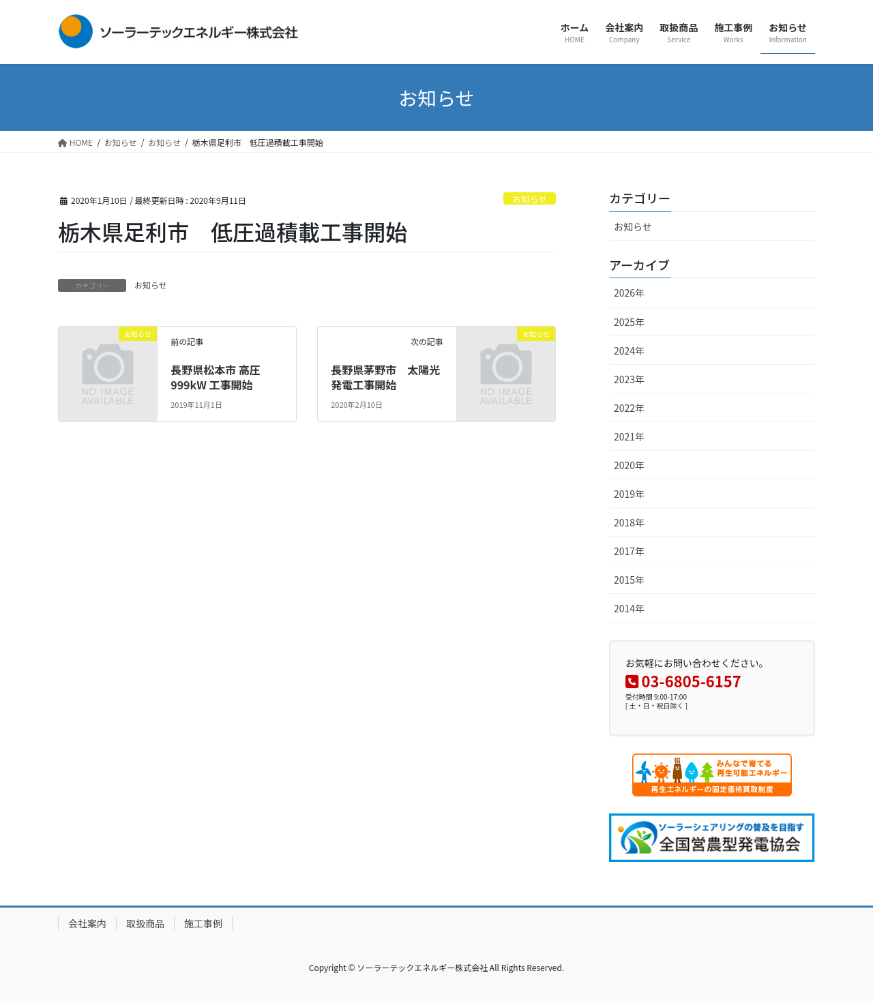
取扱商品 (145, 923)
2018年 (629, 522)
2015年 (629, 579)
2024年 (629, 350)
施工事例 (203, 923)
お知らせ (529, 198)
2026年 (629, 292)
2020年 (629, 465)
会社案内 (87, 923)
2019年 (629, 493)
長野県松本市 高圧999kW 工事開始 (216, 377)
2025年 (629, 322)
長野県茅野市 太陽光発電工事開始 (385, 377)
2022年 (629, 408)
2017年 (629, 551)
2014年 (629, 608)
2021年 (629, 436)
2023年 (629, 379)
